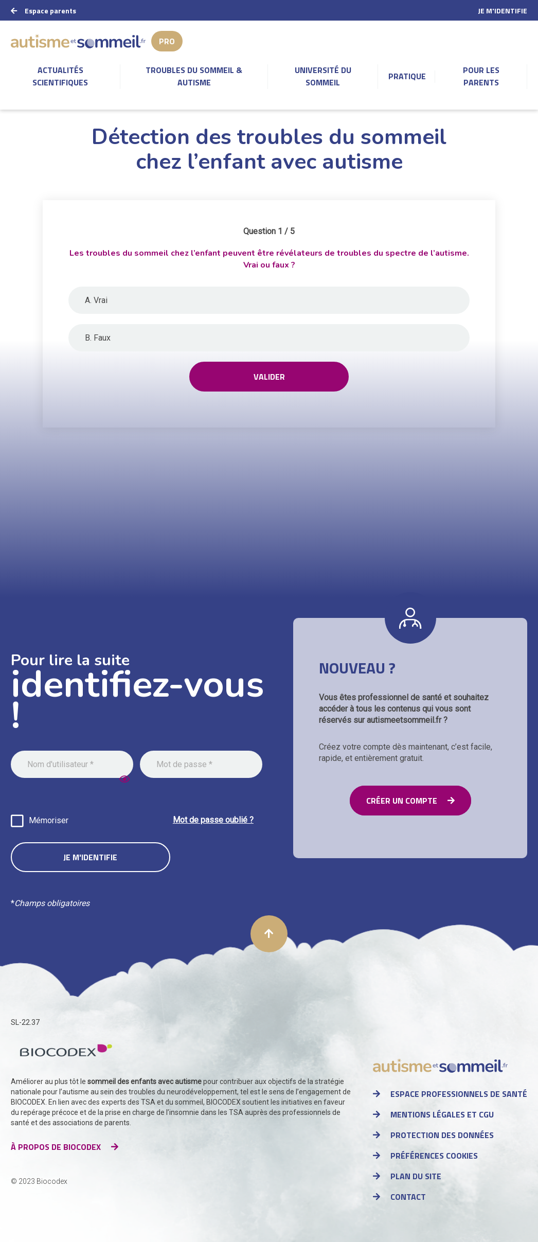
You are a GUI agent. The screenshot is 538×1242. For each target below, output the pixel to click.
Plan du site (415, 1176)
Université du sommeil (323, 76)
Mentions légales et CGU (442, 1114)
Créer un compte (401, 800)
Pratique (407, 76)
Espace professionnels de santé (458, 1094)
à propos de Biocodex (56, 1147)
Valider (269, 376)
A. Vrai (96, 300)
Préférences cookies (434, 1155)
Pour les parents (481, 76)
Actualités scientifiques (60, 76)
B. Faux (98, 338)
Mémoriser (48, 820)
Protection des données (442, 1135)
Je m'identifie (502, 10)
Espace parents (50, 10)
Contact (408, 1197)
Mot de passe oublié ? (213, 820)
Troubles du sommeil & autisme (194, 76)
